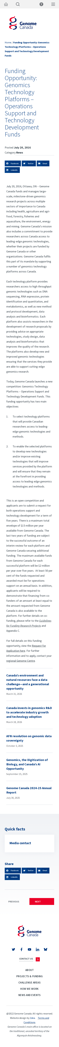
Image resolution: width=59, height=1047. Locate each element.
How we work (29, 989)
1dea (32, 1017)
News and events (29, 995)
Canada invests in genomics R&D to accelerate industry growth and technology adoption (29, 712)
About (29, 970)
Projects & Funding (29, 976)
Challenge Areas (29, 982)
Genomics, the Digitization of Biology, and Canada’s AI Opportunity (27, 764)
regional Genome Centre (20, 661)
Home (8, 42)
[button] (13, 163)
